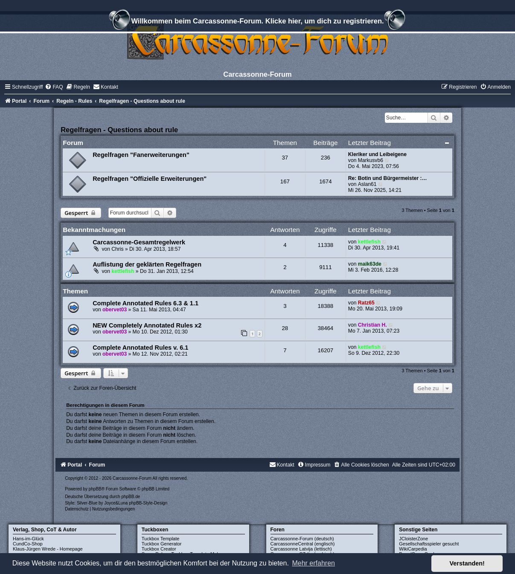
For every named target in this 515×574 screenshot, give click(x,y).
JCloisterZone (413, 538)
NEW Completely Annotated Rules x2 (147, 325)
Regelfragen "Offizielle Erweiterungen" (150, 178)
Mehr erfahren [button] (313, 563)
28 (285, 328)
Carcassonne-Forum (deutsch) (302, 538)
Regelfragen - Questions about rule (119, 129)
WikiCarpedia (413, 548)
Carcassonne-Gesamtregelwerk (139, 242)
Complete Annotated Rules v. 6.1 (140, 347)
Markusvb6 (370, 160)
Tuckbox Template (161, 538)
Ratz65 (366, 303)
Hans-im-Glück (28, 538)
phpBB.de (130, 496)
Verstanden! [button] (467, 563)
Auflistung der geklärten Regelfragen (147, 264)
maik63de (369, 264)
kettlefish (369, 242)
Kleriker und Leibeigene (377, 154)
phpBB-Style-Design (148, 503)
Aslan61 (367, 184)
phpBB (95, 489)
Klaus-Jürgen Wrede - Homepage (48, 548)
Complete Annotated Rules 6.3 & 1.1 (145, 303)
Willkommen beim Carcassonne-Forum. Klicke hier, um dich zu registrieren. (257, 22)
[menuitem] (54, 87)
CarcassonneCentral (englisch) (303, 543)
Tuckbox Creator (159, 548)
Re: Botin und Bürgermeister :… (387, 178)
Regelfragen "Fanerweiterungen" (141, 154)
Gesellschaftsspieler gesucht (429, 543)
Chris (117, 249)
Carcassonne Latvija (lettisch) (301, 548)
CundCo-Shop (28, 543)
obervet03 (114, 310)
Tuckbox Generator (162, 543)
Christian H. (372, 325)
